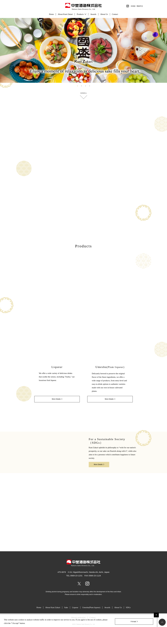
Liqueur (75, 607)
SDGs (128, 607)
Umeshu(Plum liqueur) (91, 607)
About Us (104, 14)
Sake (66, 607)
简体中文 (140, 6)
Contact (115, 14)
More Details (56, 399)
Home (51, 14)
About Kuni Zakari (65, 14)
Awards (93, 14)
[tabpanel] (83, 50)
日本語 (133, 6)
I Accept (133, 621)
